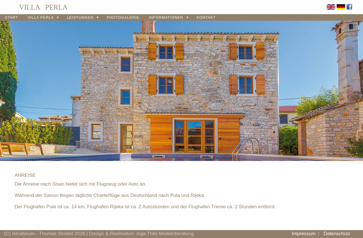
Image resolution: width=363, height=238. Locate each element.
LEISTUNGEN (80, 17)
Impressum (304, 233)
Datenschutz (337, 233)
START (11, 17)
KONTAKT (206, 17)
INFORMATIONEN (166, 17)
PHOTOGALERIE (123, 17)
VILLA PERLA (41, 17)
